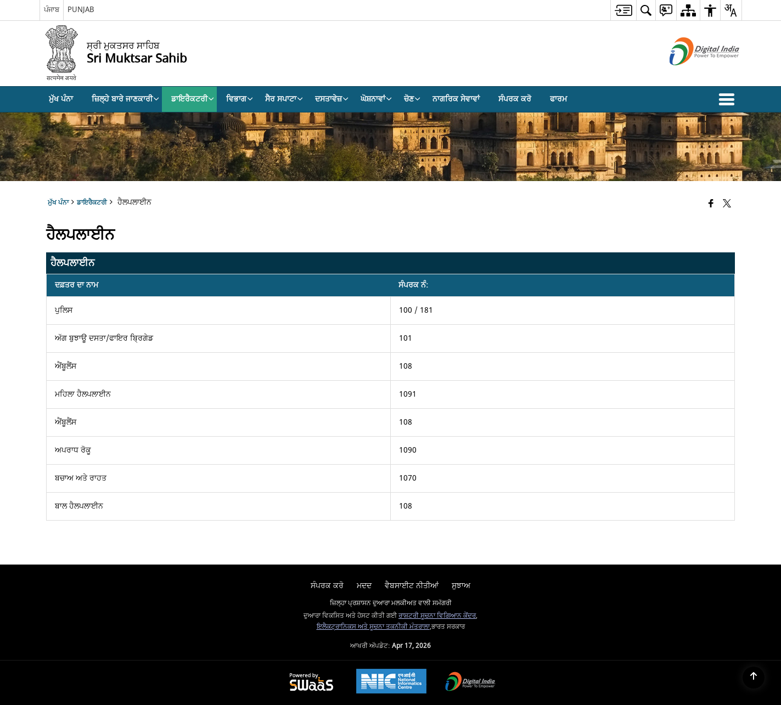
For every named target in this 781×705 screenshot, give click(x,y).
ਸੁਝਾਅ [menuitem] (461, 585)
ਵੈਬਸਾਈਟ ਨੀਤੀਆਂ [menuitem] (412, 585)
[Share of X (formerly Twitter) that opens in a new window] (727, 204)
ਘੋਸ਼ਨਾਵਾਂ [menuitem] (376, 99)
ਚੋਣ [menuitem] (412, 99)
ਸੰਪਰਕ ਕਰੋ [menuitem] (514, 99)
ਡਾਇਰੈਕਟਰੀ (92, 202)
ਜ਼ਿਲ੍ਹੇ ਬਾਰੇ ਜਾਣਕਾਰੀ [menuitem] (125, 99)
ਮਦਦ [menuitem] (364, 585)
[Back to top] (754, 678)
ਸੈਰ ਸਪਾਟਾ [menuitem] (284, 99)
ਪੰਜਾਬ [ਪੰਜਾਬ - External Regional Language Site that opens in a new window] (51, 9)
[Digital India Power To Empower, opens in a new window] (470, 682)
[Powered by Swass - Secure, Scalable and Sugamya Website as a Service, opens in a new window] (311, 682)
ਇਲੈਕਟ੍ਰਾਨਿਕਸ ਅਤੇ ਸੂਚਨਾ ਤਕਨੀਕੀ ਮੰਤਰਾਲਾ (373, 626)
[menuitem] (623, 10)
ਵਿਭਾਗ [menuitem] (239, 99)
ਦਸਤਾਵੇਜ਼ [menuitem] (332, 99)
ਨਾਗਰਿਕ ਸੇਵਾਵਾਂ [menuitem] (456, 99)
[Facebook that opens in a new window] (711, 204)
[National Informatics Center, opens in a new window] (391, 682)
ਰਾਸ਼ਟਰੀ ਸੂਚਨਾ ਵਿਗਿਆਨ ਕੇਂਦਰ (437, 616)
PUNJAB (81, 9)
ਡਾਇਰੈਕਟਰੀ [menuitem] (192, 99)
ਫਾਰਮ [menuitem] (558, 99)
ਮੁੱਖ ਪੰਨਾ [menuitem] (61, 99)
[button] (729, 99)
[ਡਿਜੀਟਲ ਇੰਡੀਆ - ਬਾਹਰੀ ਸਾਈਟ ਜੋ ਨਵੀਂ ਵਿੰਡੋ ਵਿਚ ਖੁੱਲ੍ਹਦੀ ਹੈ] (690, 75)
